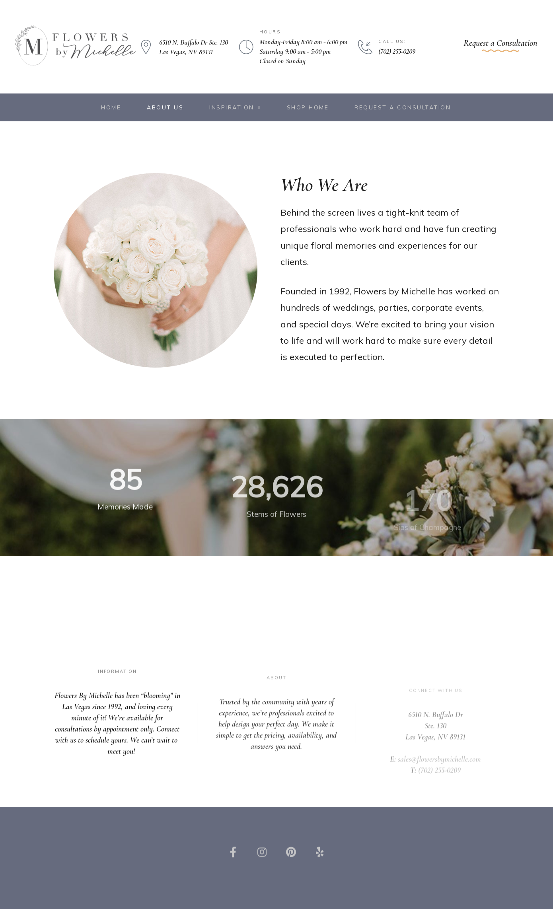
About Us (165, 107)
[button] (500, 45)
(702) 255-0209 (439, 787)
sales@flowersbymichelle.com (439, 776)
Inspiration (235, 107)
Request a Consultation (402, 107)
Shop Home (308, 107)
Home (111, 107)
